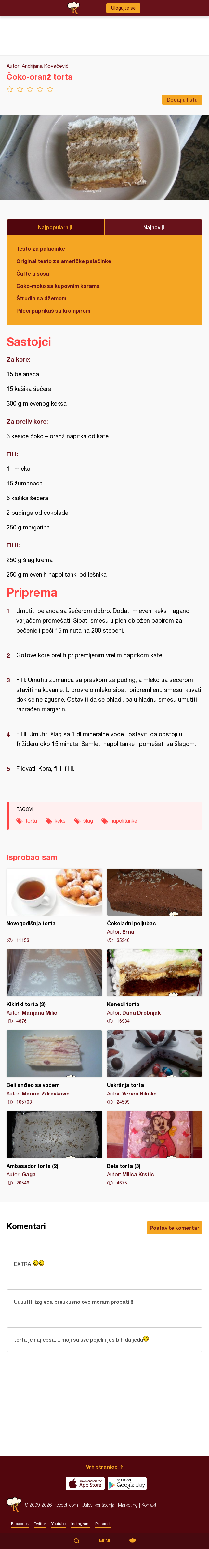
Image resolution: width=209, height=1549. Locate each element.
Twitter (40, 1523)
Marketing (128, 1505)
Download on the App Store (85, 1483)
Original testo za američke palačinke (63, 261)
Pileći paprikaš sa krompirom (53, 310)
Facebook (20, 1523)
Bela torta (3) (154, 1148)
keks (60, 821)
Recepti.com (14, 1505)
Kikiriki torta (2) (54, 986)
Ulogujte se (123, 8)
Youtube (58, 1523)
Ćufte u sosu (32, 273)
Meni (104, 1540)
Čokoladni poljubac (154, 906)
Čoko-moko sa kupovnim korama (58, 286)
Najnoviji (153, 227)
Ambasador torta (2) (54, 1148)
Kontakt (148, 1505)
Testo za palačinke (40, 249)
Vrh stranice (102, 1467)
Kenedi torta (154, 986)
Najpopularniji (55, 227)
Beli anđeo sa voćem (54, 1067)
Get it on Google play (127, 1483)
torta (31, 821)
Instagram (80, 1523)
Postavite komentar (174, 1228)
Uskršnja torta (154, 1067)
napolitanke (124, 821)
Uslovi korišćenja (98, 1505)
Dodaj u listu (182, 100)
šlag (88, 821)
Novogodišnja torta (54, 906)
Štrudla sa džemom (41, 298)
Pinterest (103, 1523)
